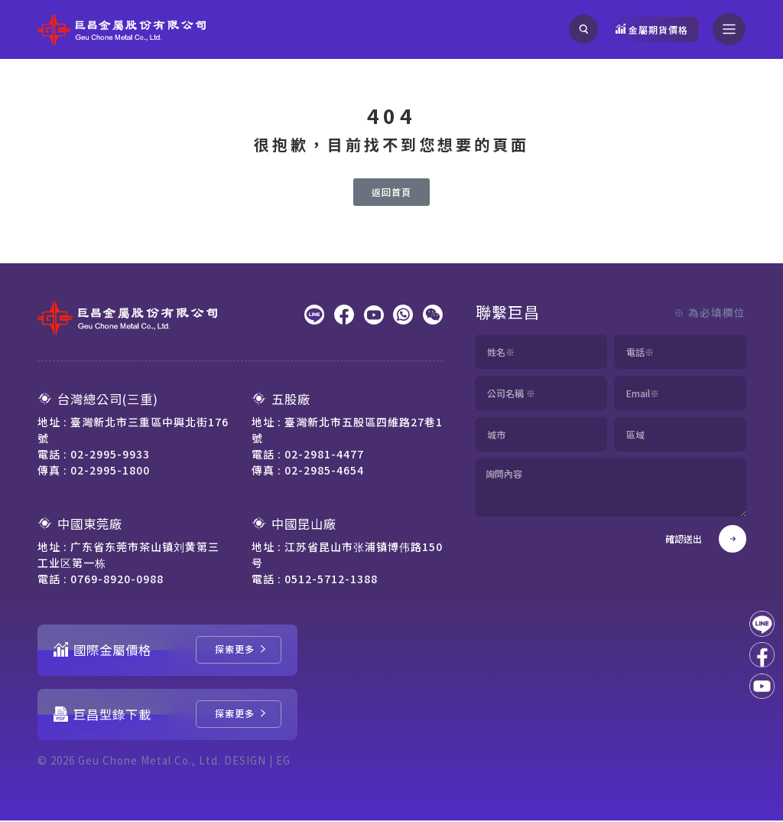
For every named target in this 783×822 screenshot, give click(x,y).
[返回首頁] (391, 193)
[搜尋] (583, 29)
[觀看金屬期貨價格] (651, 29)
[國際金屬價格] (238, 651)
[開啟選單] (729, 29)
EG (288, 761)
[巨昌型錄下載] (238, 715)
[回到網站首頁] (121, 30)
